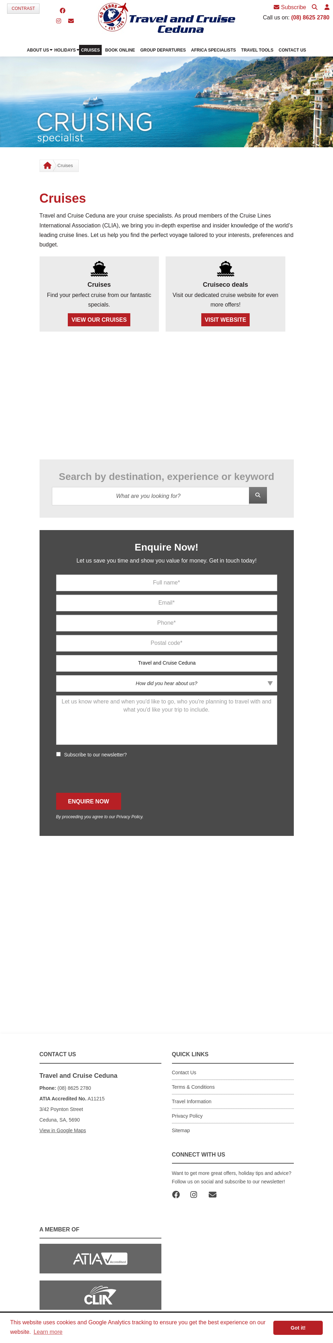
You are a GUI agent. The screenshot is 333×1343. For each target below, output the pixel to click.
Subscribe (290, 7)
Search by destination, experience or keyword (166, 477)
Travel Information (192, 1101)
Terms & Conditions (193, 1087)
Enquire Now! (166, 547)
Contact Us (184, 1072)
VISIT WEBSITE (225, 320)
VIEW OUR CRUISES (98, 320)
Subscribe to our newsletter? (95, 754)
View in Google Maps (63, 1130)
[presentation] (109, 775)
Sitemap (181, 1130)
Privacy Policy (129, 816)
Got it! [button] (298, 1328)
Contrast (23, 8)
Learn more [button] (48, 1332)
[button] (327, 8)
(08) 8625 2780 (310, 17)
